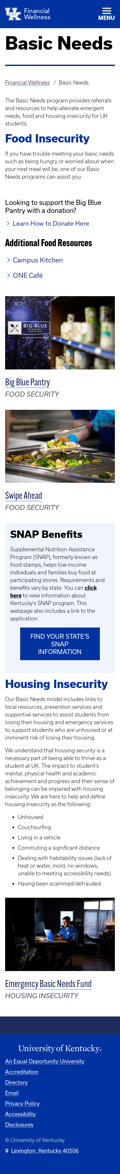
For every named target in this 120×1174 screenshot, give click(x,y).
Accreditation (21, 1072)
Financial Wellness (27, 82)
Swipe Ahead (23, 496)
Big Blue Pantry (27, 383)
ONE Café (28, 275)
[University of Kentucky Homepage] (60, 1049)
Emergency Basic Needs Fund (48, 985)
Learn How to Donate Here (51, 223)
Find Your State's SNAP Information (59, 644)
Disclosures (19, 1124)
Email (12, 1093)
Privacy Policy (22, 1103)
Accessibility (20, 1114)
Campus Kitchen (38, 260)
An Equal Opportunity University (44, 1061)
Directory (16, 1082)
